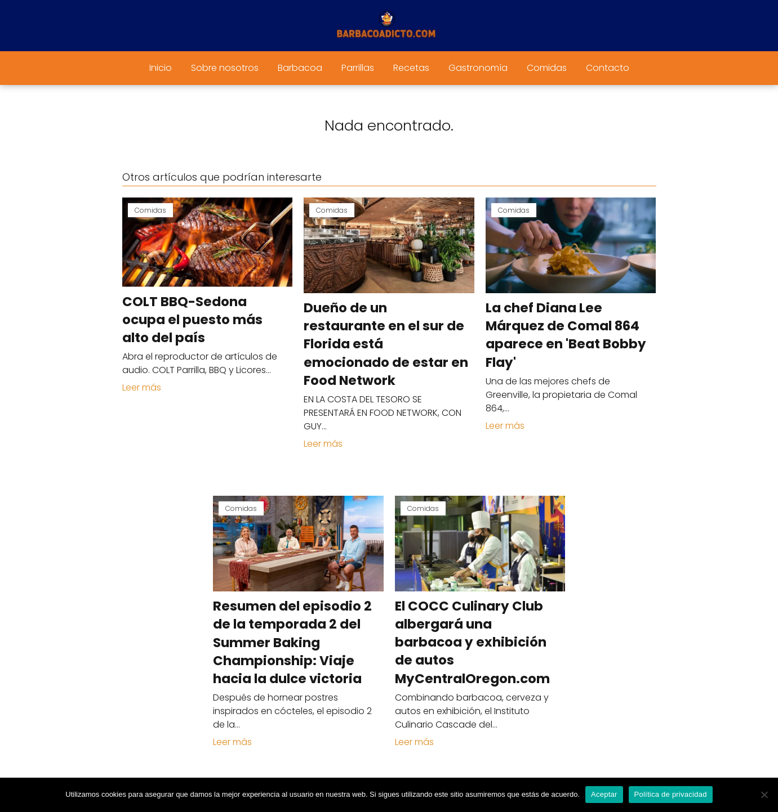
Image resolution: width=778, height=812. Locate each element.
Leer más (141, 387)
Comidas (547, 67)
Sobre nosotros (225, 67)
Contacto (607, 67)
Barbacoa (300, 67)
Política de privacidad (670, 794)
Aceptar (604, 794)
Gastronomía (478, 67)
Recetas (411, 67)
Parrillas (357, 67)
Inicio (160, 67)
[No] (764, 794)
